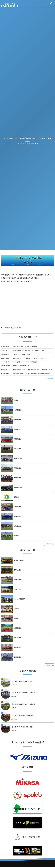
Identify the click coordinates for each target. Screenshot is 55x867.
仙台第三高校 (17, 589)
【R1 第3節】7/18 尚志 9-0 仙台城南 (21, 727)
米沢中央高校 (17, 449)
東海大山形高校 (18, 487)
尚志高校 (16, 400)
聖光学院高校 (17, 526)
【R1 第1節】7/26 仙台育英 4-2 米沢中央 (23, 693)
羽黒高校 (16, 497)
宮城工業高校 (17, 657)
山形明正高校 (17, 628)
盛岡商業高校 (17, 478)
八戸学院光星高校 (19, 560)
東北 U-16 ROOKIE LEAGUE (9, 5)
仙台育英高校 (17, 410)
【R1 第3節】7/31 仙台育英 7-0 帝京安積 (23, 704)
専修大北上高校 (18, 458)
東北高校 (16, 618)
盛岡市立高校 (17, 570)
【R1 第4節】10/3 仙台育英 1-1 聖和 (21, 681)
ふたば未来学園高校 (19, 599)
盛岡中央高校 (17, 516)
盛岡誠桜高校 (17, 647)
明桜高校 (16, 536)
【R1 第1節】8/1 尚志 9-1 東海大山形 (22, 715)
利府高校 (16, 609)
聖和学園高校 (17, 419)
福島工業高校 (17, 638)
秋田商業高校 (17, 468)
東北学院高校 (17, 429)
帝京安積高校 (17, 439)
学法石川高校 (17, 579)
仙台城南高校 (17, 507)
